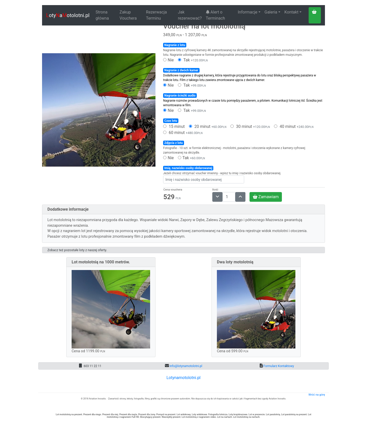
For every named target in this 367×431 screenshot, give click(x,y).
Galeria (271, 12)
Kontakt (291, 12)
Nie (168, 60)
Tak (193, 60)
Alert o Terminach (215, 15)
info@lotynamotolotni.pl (185, 366)
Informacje (247, 12)
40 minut (293, 126)
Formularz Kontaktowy (278, 366)
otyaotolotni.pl (67, 15)
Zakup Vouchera (128, 15)
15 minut (174, 126)
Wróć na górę (316, 394)
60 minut (183, 132)
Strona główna (102, 15)
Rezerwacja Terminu (156, 15)
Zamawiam (266, 196)
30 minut (250, 126)
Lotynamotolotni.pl (183, 377)
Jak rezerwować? (190, 15)
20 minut (208, 126)
